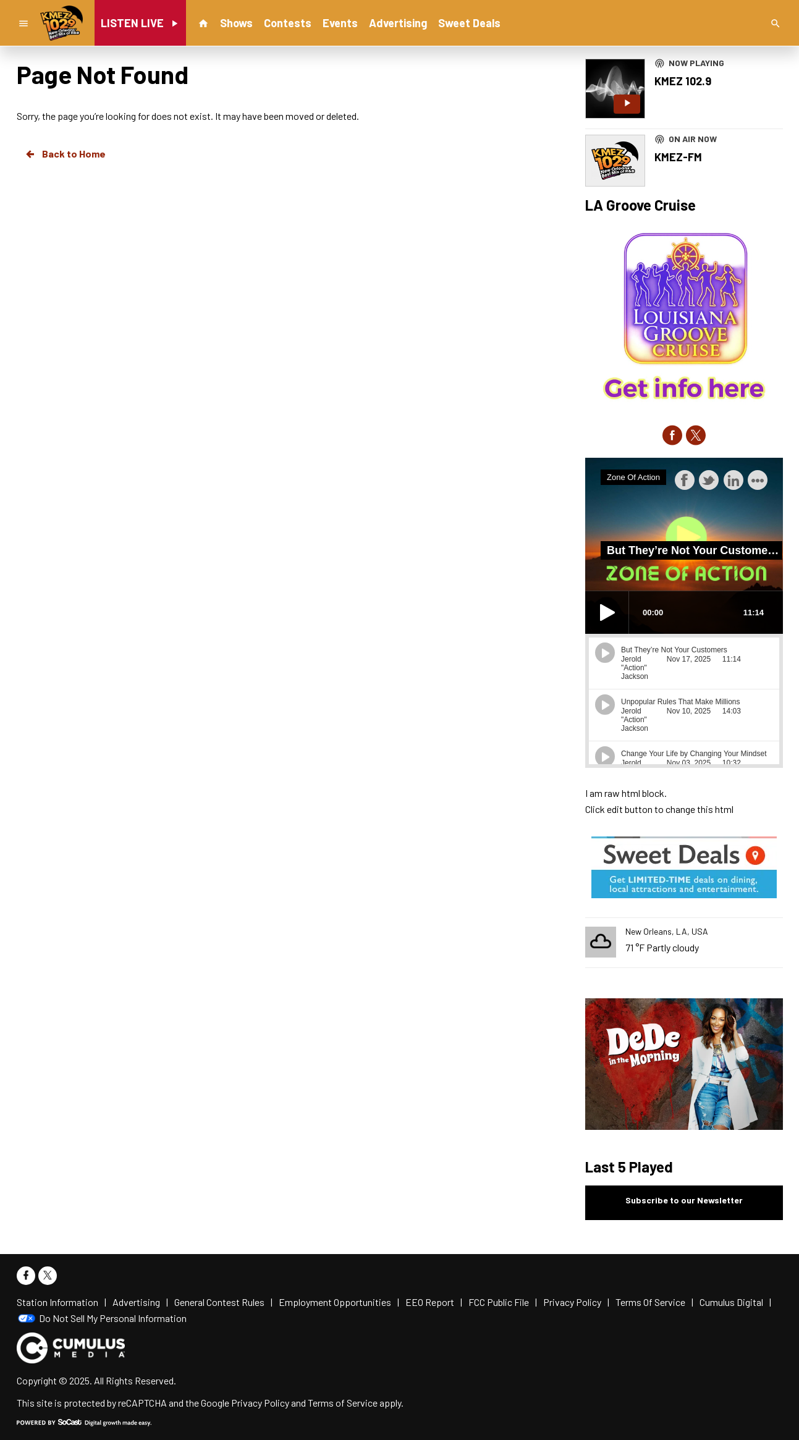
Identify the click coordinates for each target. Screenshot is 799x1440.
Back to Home (65, 154)
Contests (287, 23)
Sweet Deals (469, 23)
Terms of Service (343, 1402)
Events (340, 23)
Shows (236, 23)
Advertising (398, 23)
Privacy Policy (260, 1402)
